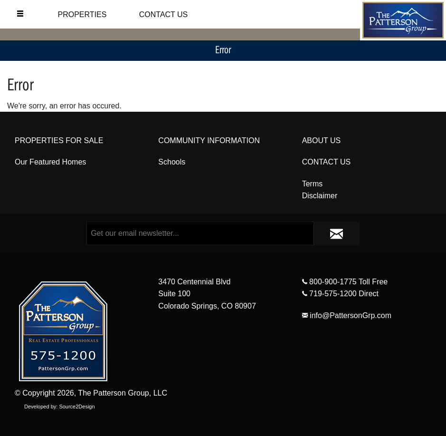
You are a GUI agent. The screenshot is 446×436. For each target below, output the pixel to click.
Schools (171, 162)
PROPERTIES (81, 14)
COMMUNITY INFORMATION (209, 140)
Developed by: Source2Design (59, 406)
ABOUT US (321, 140)
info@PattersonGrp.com (346, 315)
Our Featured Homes (50, 162)
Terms (312, 184)
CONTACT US (163, 14)
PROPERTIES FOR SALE (59, 140)
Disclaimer (320, 196)
